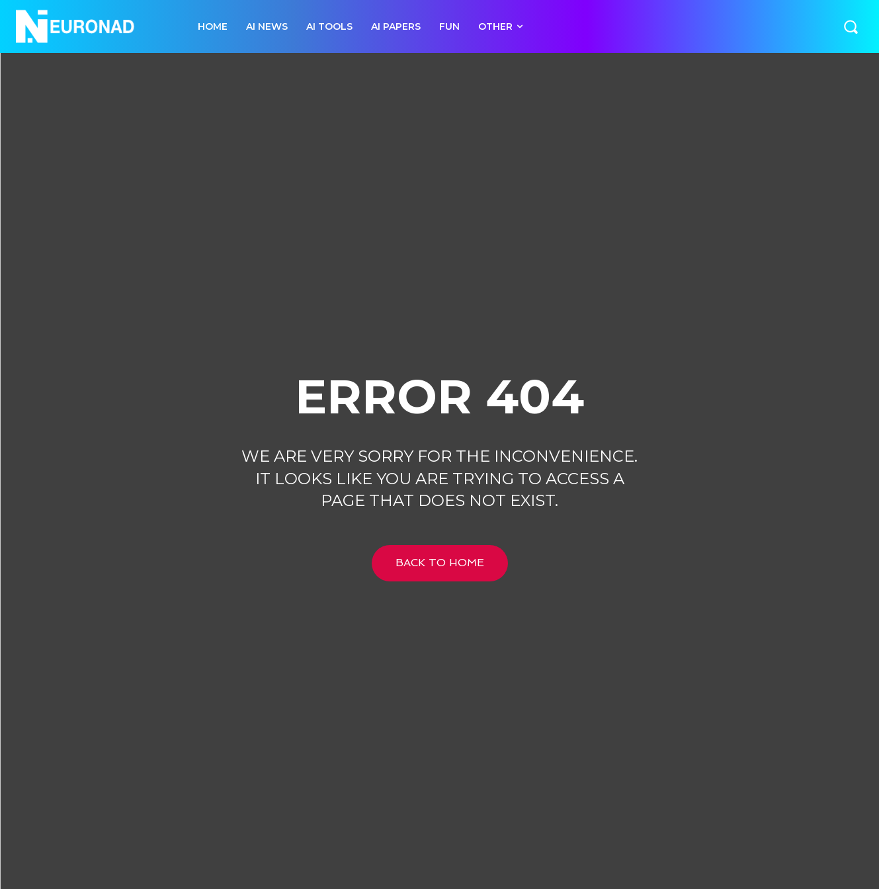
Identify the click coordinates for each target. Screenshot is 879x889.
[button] (850, 26)
